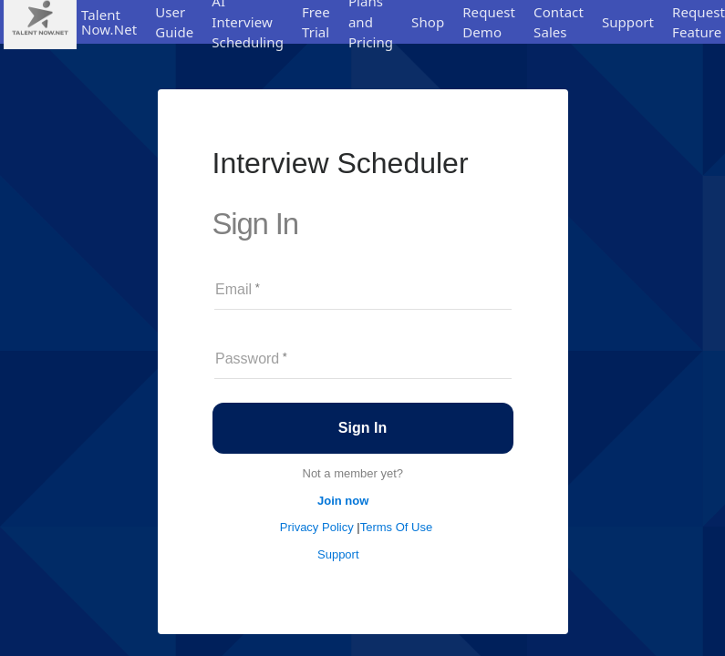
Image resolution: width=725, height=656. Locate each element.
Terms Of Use (396, 527)
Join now (342, 500)
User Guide (174, 22)
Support (628, 22)
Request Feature (698, 22)
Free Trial (316, 22)
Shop (427, 22)
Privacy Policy (318, 527)
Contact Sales (558, 22)
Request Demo (488, 22)
